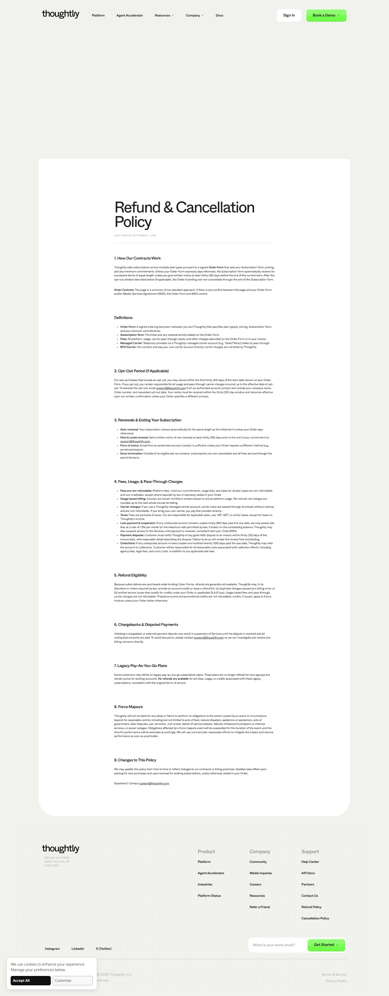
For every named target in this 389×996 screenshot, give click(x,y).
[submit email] (326, 945)
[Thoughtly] (60, 15)
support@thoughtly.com (171, 388)
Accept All (21, 980)
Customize (63, 980)
